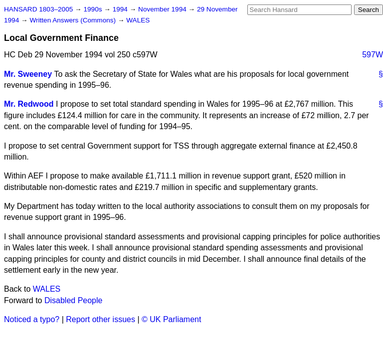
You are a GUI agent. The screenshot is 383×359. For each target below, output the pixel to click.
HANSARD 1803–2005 (38, 9)
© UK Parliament (171, 319)
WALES (138, 20)
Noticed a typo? (31, 319)
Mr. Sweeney (28, 74)
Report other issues (100, 319)
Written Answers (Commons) (73, 20)
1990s (93, 9)
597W (372, 54)
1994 (121, 9)
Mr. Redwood (29, 104)
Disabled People (73, 300)
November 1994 (163, 9)
